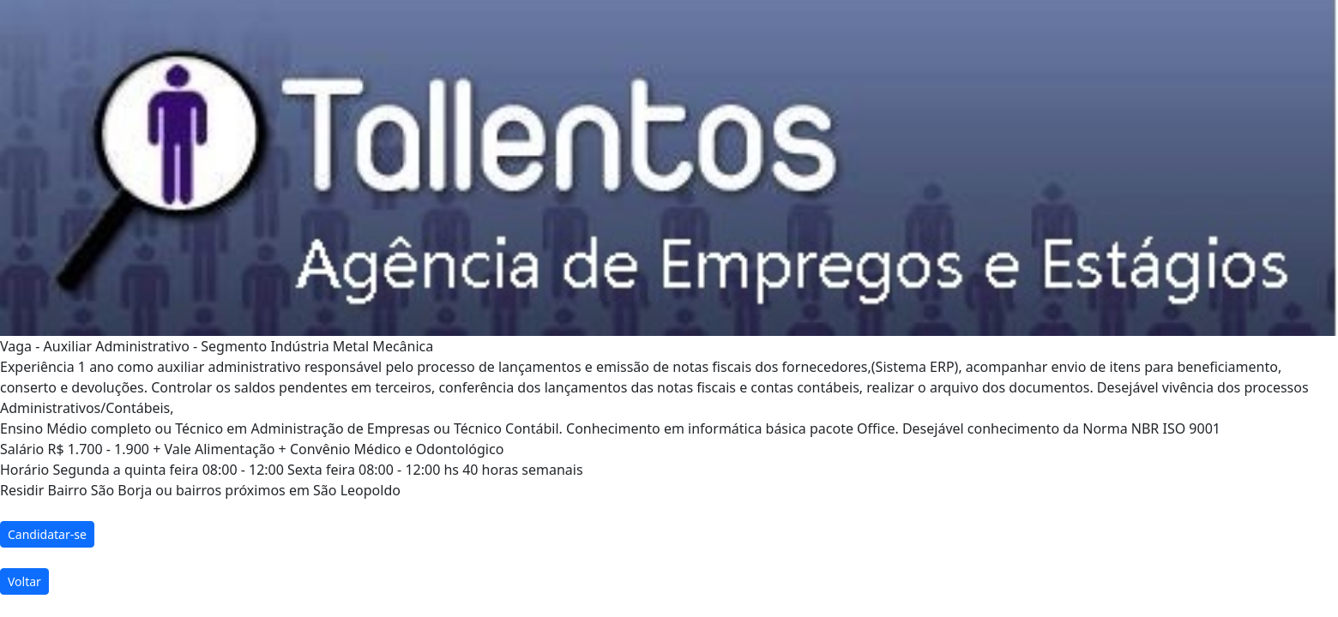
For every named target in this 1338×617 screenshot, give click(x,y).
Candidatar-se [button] (47, 534)
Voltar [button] (24, 581)
